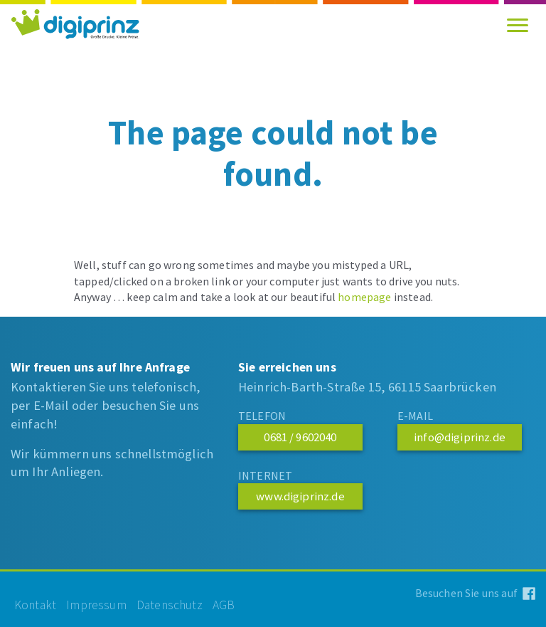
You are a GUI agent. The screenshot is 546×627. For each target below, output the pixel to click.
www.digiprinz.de (300, 496)
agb (224, 605)
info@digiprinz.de (459, 437)
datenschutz (169, 605)
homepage (364, 297)
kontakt (35, 605)
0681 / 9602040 (300, 437)
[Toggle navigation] (517, 25)
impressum (96, 605)
